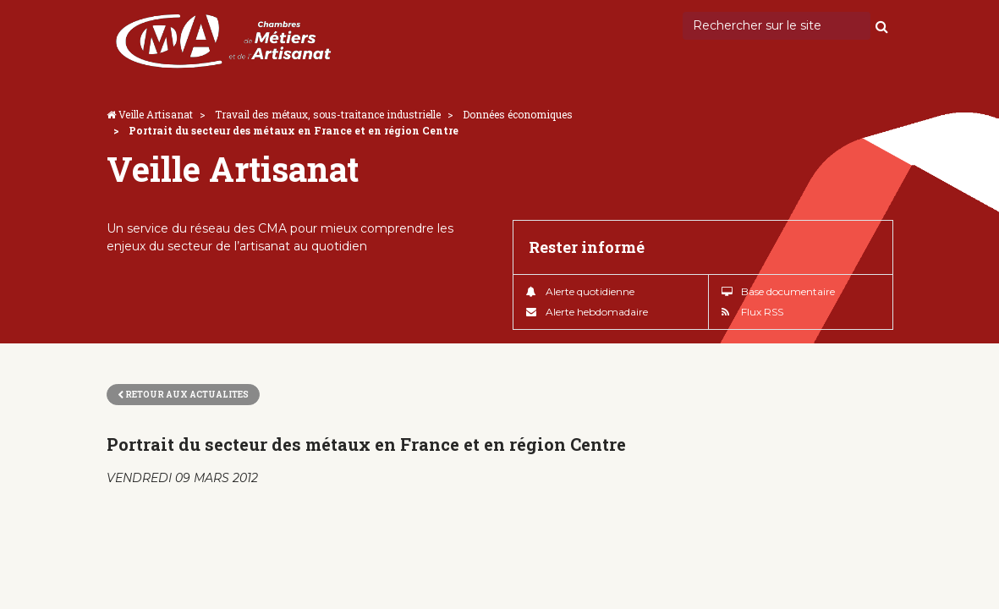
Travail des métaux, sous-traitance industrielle (328, 114)
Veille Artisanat (155, 114)
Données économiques (518, 114)
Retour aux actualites (183, 394)
